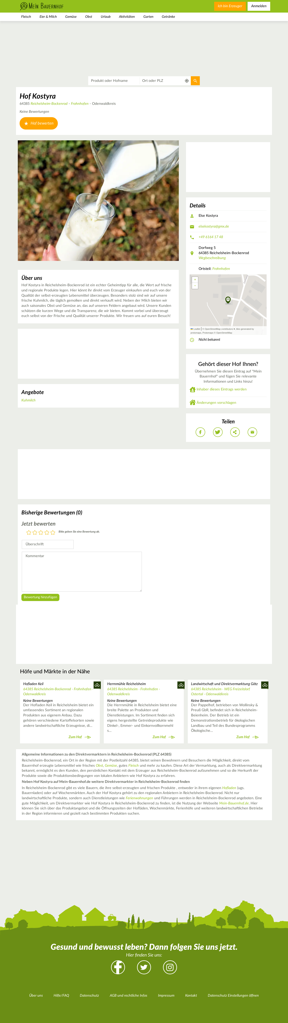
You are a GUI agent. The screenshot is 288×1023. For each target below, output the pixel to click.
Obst (88, 16)
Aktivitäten (127, 16)
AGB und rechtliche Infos (128, 995)
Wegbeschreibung (212, 258)
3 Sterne (41, 533)
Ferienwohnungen (139, 798)
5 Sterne (53, 533)
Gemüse (71, 16)
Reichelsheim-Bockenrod (49, 104)
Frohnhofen (80, 104)
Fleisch (26, 16)
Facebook (118, 967)
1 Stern (29, 533)
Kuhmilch (28, 400)
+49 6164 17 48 (211, 237)
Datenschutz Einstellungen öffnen (233, 995)
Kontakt (191, 995)
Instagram (170, 967)
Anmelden (259, 6)
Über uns (36, 995)
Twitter (144, 967)
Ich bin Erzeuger (230, 6)
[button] (228, 300)
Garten (148, 16)
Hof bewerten (39, 123)
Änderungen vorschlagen (216, 403)
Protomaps (207, 333)
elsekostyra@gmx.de (214, 226)
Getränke (168, 16)
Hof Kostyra (38, 96)
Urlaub (106, 16)
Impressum (166, 995)
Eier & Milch (48, 16)
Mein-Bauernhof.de (234, 803)
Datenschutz (89, 995)
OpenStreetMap (224, 333)
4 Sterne (47, 533)
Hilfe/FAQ (61, 995)
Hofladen (229, 788)
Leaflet (195, 329)
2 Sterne (35, 533)
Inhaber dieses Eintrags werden (222, 389)
